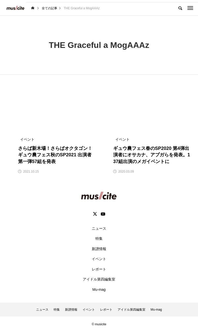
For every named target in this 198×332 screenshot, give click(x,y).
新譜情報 (99, 249)
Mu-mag (98, 289)
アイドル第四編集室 (99, 279)
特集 (99, 238)
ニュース (99, 228)
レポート (99, 269)
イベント (99, 259)
